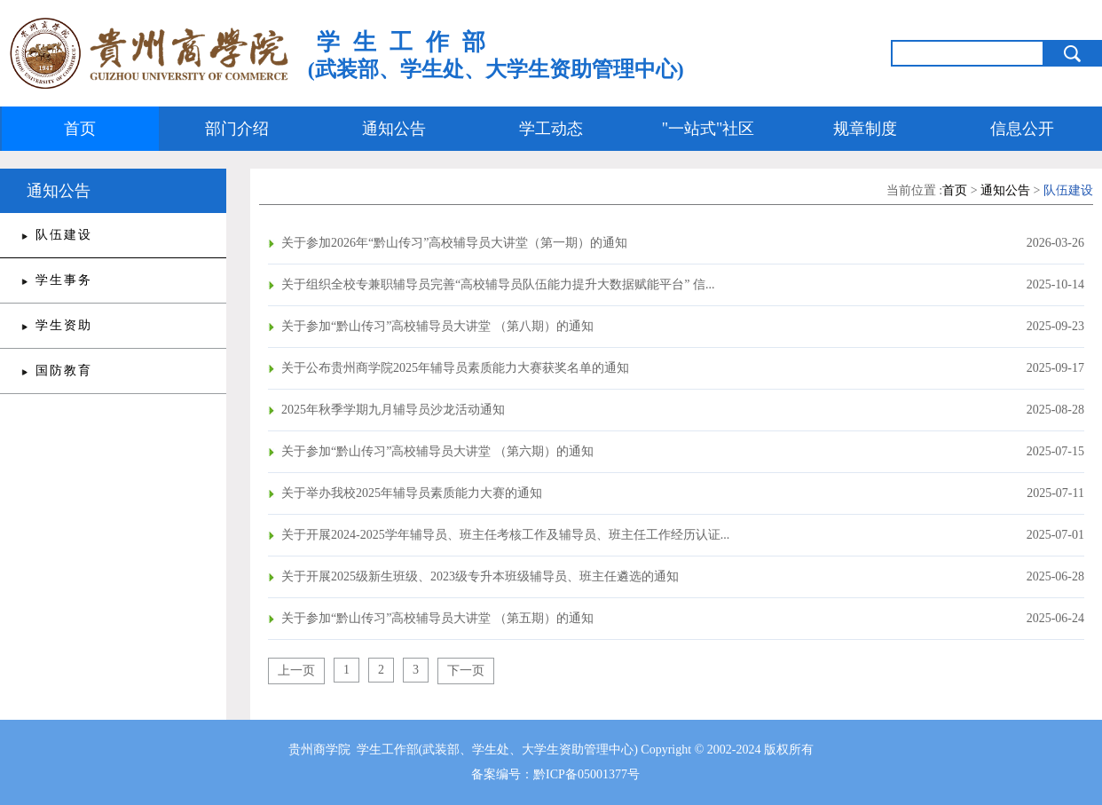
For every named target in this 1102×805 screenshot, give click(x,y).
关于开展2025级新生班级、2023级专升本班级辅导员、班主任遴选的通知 (480, 576)
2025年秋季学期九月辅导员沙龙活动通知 (393, 409)
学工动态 (551, 129)
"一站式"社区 (708, 129)
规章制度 (865, 129)
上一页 (296, 670)
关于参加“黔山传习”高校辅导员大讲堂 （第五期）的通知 (437, 618)
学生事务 (63, 280)
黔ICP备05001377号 (586, 774)
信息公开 (1022, 129)
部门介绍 (237, 129)
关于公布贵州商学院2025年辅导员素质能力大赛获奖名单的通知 (455, 368)
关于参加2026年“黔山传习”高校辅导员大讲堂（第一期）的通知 (454, 242)
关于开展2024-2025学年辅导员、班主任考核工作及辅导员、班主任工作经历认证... (505, 534)
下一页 (465, 670)
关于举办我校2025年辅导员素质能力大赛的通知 (411, 493)
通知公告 (394, 129)
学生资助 (63, 325)
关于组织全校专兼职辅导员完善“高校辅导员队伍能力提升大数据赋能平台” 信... (497, 284)
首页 (80, 129)
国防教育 (63, 370)
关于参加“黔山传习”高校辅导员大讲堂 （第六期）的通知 (437, 451)
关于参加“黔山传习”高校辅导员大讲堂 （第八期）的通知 (437, 326)
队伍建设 (63, 234)
